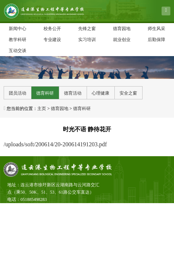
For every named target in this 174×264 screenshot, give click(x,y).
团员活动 (17, 93)
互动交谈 (17, 50)
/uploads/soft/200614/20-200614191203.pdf (55, 144)
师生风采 (156, 28)
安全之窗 (128, 93)
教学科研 (17, 39)
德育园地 (121, 28)
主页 (41, 108)
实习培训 (87, 39)
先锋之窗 (87, 28)
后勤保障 (156, 39)
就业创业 (121, 39)
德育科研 (45, 93)
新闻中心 (17, 28)
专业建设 (52, 39)
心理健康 (100, 93)
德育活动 (73, 93)
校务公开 (52, 28)
